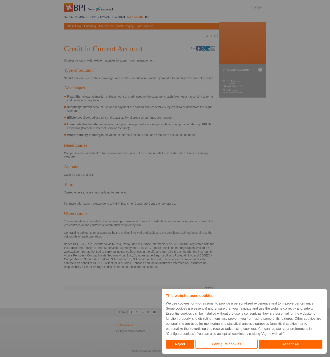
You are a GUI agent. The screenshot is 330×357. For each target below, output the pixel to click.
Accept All (290, 344)
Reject (180, 344)
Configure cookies (226, 344)
